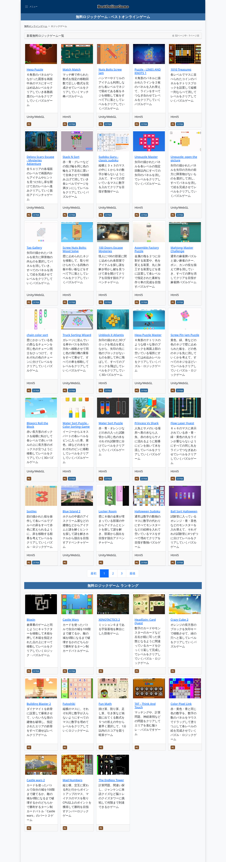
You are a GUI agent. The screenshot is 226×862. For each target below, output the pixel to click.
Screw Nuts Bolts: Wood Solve (74, 249)
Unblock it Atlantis (111, 335)
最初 (93, 573)
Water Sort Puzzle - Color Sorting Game (76, 425)
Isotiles (32, 511)
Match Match (72, 69)
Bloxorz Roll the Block (37, 425)
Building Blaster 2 (39, 704)
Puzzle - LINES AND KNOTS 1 (148, 71)
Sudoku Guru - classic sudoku (108, 158)
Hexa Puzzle (35, 69)
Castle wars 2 (36, 780)
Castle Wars (71, 620)
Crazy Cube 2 (179, 620)
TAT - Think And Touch (145, 705)
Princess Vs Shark (147, 423)
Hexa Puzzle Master (148, 335)
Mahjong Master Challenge (182, 249)
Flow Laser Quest (182, 423)
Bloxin (31, 620)
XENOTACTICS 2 (109, 620)
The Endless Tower (111, 780)
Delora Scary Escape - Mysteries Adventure (40, 160)
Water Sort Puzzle (111, 423)
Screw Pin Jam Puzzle (185, 335)
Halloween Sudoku (147, 511)
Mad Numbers (72, 780)
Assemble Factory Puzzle (147, 249)
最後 (132, 573)
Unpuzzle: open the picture (184, 158)
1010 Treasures (181, 69)
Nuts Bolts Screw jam (110, 71)
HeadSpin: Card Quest (145, 621)
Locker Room (108, 511)
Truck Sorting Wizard (77, 335)
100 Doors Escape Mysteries (111, 249)
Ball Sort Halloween (184, 511)
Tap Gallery (34, 248)
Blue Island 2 (71, 511)
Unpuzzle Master (146, 157)
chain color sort (37, 335)
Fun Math (105, 704)
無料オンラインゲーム (35, 26)
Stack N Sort (71, 157)
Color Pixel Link (181, 704)
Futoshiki (69, 704)
